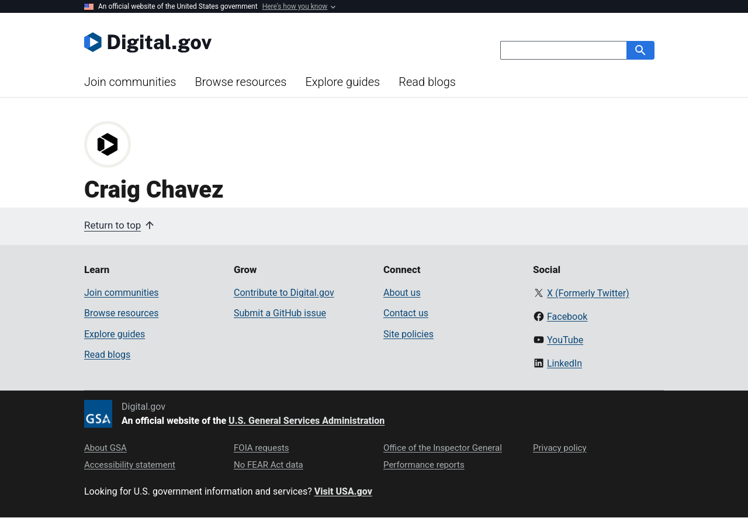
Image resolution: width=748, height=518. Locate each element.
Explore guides (342, 82)
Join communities (130, 82)
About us (402, 292)
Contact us (405, 313)
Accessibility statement (129, 465)
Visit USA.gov (343, 491)
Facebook (567, 316)
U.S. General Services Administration (306, 420)
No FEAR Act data (268, 465)
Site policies (408, 334)
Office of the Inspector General (442, 448)
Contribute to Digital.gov (284, 292)
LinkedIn (564, 363)
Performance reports (424, 465)
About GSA (105, 448)
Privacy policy (560, 448)
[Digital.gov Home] (229, 42)
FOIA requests (261, 448)
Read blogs (427, 82)
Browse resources (240, 82)
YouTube (565, 340)
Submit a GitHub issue (280, 313)
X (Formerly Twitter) (588, 293)
